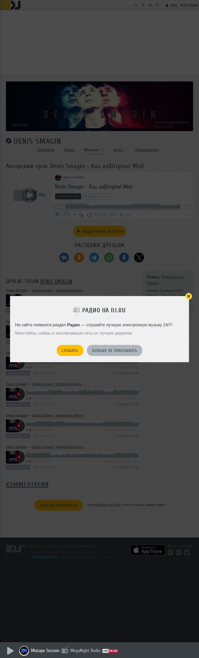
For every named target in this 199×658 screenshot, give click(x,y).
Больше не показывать (114, 350)
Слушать (70, 350)
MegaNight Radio (86, 650)
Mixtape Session (46, 650)
